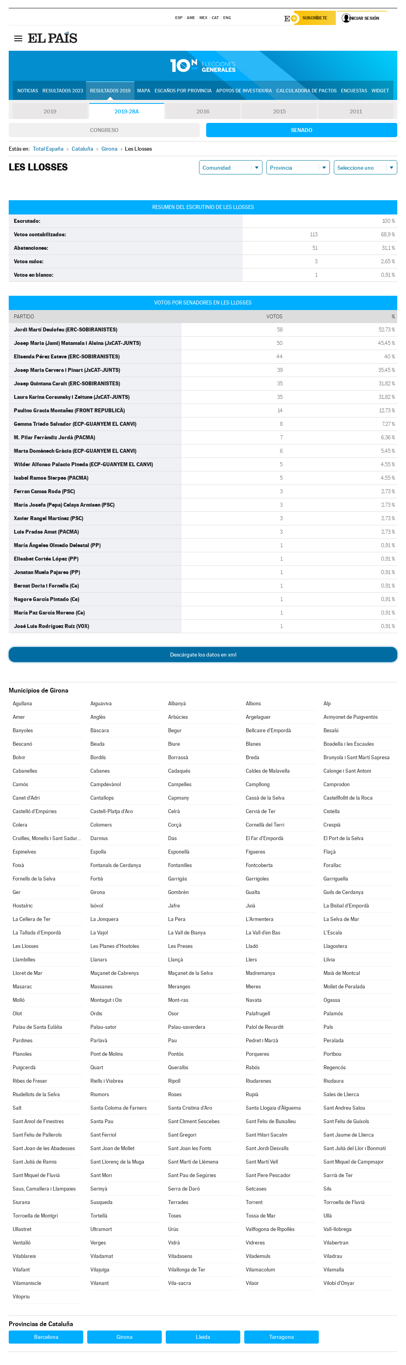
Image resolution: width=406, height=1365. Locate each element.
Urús (173, 1230)
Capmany (178, 799)
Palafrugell (258, 1015)
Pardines (23, 1042)
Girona (97, 893)
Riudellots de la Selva (36, 1096)
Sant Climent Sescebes (194, 1123)
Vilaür (252, 1284)
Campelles (180, 786)
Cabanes (100, 772)
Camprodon (337, 786)
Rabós (253, 1069)
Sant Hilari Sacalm (266, 1136)
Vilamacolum (260, 1271)
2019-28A (127, 112)
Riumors (99, 1096)
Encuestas (354, 91)
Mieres (253, 988)
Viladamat (101, 1257)
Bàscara (99, 732)
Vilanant (99, 1284)
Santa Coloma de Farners (118, 1109)
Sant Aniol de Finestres (38, 1123)
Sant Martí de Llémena (193, 1163)
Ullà (328, 1217)
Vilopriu (21, 1298)
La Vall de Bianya (187, 934)
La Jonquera (104, 920)
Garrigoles (257, 880)
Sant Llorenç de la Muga (117, 1163)
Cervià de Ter (261, 813)
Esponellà (179, 853)
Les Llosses (25, 947)
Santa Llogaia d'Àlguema (273, 1109)
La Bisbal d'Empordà (346, 907)
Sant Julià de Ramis (35, 1163)
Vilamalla (334, 1271)
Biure (174, 745)
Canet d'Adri (26, 799)
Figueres (255, 853)
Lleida (203, 1338)
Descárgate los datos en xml (203, 656)
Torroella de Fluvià (344, 1203)
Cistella (332, 813)
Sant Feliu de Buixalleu (271, 1123)
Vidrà (174, 1244)
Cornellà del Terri (265, 826)
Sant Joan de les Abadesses (44, 1149)
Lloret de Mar (27, 974)
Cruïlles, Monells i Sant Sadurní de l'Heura (47, 839)
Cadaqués (179, 772)
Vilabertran (336, 1244)
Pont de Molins (106, 1055)
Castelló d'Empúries (35, 813)
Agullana (22, 705)
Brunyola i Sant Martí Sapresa (357, 759)
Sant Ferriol (103, 1136)
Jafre (174, 907)
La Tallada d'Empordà (37, 934)
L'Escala (333, 934)
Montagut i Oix (106, 1001)
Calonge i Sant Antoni (347, 772)
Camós (20, 786)
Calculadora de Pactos (306, 91)
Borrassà (178, 759)
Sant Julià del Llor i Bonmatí (355, 1149)
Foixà (18, 866)
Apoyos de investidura (244, 91)
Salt (17, 1109)
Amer (19, 718)
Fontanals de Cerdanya (115, 866)
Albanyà (177, 705)
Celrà (174, 813)
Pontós (176, 1055)
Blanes (253, 745)
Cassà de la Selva (265, 799)
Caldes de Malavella (268, 772)
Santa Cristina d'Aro (190, 1109)
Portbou (332, 1055)
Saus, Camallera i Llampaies (44, 1190)
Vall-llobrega (338, 1230)
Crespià (332, 826)
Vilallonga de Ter (186, 1271)
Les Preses (180, 947)
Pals (328, 1028)
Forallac (332, 866)
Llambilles (24, 961)
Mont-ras (178, 1001)
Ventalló (22, 1244)
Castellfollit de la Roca (348, 799)
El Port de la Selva (344, 839)
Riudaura (334, 1082)
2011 (356, 112)
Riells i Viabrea (106, 1082)
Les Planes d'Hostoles (114, 947)
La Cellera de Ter (32, 920)
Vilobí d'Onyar (339, 1284)
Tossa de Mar (261, 1217)
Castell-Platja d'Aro (111, 813)
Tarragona (281, 1338)
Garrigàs (177, 880)
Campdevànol (105, 786)
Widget (380, 91)
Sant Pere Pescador (268, 1176)
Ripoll (174, 1082)
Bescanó (22, 745)
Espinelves (24, 853)
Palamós (333, 1015)
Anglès (97, 718)
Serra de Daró (184, 1190)
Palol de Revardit (264, 1028)
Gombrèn (178, 893)
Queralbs (178, 1069)
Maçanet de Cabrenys (114, 974)
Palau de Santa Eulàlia (37, 1028)
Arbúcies (178, 718)
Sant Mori (101, 1176)
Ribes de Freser (30, 1082)
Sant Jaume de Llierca (349, 1136)
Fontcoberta (259, 866)
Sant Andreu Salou (344, 1109)
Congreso (104, 131)
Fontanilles (180, 866)
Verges (98, 1244)
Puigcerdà (24, 1069)
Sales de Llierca (341, 1096)
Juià (250, 907)
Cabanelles (25, 772)
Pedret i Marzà (262, 1042)
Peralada (334, 1042)
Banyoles (23, 732)
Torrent (254, 1203)
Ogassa (332, 1001)
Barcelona (46, 1338)
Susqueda (101, 1203)
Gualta (253, 893)
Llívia (329, 961)
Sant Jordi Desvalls (267, 1149)
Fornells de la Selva (34, 880)
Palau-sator (103, 1028)
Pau (172, 1042)
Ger (17, 893)
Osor (173, 1015)
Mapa (143, 91)
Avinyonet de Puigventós (351, 718)
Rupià (252, 1096)
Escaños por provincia (183, 91)
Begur (175, 732)
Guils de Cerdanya (344, 893)
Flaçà (330, 853)
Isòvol (96, 907)
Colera (20, 826)
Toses (174, 1217)
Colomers (101, 826)
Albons (253, 705)
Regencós (335, 1069)
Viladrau (333, 1257)
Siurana (21, 1203)
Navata (254, 1001)
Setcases (256, 1190)
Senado (301, 131)
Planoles (22, 1055)
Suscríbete (316, 18)
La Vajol (99, 934)
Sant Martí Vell (262, 1163)
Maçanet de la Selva (190, 974)
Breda (252, 759)
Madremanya (260, 974)
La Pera (177, 920)
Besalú (331, 732)
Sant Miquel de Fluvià (36, 1176)
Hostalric (23, 907)
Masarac (22, 988)
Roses (175, 1096)
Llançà (175, 961)
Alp (327, 705)
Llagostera (335, 947)
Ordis (96, 1015)
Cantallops (102, 799)
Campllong (258, 786)
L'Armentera (260, 920)
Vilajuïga (99, 1271)
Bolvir (19, 759)
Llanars (98, 961)
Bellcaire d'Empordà (268, 732)
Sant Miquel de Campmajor (354, 1163)
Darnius (99, 839)
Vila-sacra (179, 1284)
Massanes (101, 988)
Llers (251, 961)
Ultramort (101, 1230)
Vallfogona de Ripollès (270, 1230)
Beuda (97, 745)
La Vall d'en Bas (263, 934)
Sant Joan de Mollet (112, 1149)
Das (172, 839)
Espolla (98, 853)
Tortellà (98, 1217)
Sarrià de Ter (338, 1176)
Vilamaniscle (27, 1284)
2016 (203, 112)
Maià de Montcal (342, 974)
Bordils (98, 759)
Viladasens (180, 1257)
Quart (96, 1069)
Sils (327, 1190)
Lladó (252, 947)
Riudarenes (258, 1082)
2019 (50, 112)
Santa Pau (101, 1123)
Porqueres (257, 1055)
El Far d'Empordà (264, 839)
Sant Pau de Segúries (192, 1176)
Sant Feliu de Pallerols (37, 1136)
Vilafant (21, 1271)
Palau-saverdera (186, 1028)
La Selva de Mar (341, 920)
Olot (17, 1015)
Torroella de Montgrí (35, 1217)
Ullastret (22, 1230)
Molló (19, 1001)
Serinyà (98, 1190)
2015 (279, 112)
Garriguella (336, 880)
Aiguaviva (101, 705)
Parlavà (98, 1042)
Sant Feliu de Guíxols (346, 1123)
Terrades (178, 1203)
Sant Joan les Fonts (189, 1149)
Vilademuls (258, 1257)
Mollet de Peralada (344, 988)
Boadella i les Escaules (349, 745)
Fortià (96, 880)
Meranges (179, 988)
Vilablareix (24, 1257)
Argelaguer (258, 718)
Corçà (175, 826)
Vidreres (255, 1244)
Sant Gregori (182, 1136)
